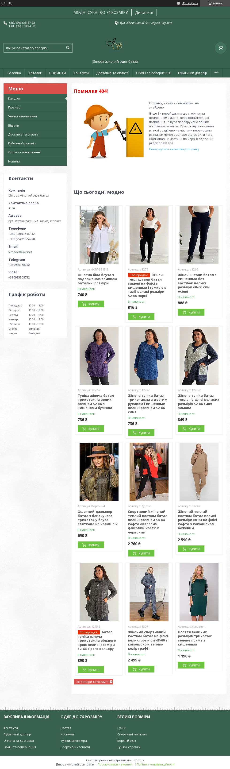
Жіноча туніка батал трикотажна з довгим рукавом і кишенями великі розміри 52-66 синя (147, 403)
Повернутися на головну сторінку (174, 149)
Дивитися (144, 12)
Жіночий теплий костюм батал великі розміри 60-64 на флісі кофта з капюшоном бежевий (197, 519)
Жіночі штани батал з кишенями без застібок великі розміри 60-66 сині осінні (197, 283)
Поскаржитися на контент (116, 764)
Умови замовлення (22, 116)
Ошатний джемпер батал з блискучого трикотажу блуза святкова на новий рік (98, 517)
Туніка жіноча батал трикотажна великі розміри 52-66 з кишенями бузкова (96, 401)
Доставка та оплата (112, 73)
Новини (14, 161)
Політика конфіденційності (155, 764)
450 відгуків (190, 3)
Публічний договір (192, 73)
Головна (14, 73)
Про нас (14, 107)
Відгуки (13, 125)
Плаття (66, 728)
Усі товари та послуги (92, 682)
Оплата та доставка (19, 740)
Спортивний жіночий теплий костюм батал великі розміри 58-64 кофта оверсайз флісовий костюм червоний (147, 521)
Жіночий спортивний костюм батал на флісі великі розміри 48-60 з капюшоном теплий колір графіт (148, 640)
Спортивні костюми (75, 747)
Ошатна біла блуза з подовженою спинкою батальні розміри (97, 279)
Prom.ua (138, 760)
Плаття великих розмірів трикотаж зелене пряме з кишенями (195, 638)
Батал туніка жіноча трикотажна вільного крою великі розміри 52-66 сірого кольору (97, 640)
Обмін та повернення (153, 73)
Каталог (35, 73)
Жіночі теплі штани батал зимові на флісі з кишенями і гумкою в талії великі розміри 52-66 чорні (147, 285)
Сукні (121, 728)
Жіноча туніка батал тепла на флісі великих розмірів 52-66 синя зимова (198, 401)
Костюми (67, 734)
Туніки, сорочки (129, 747)
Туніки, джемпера (74, 740)
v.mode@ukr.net (20, 252)
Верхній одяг (126, 740)
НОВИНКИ (57, 73)
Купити (94, 304)
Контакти (81, 73)
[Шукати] (68, 48)
